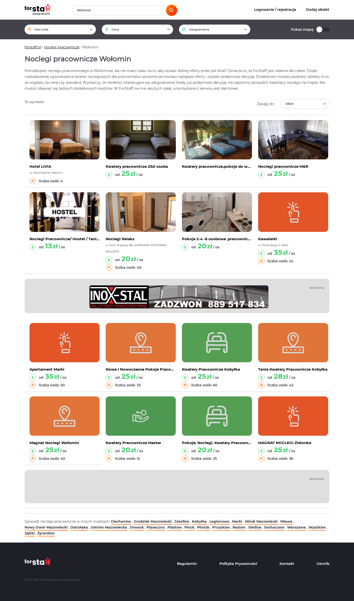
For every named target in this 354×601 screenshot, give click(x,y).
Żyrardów (46, 533)
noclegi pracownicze (61, 47)
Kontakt (287, 563)
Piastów (174, 527)
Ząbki (30, 533)
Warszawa (296, 527)
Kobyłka (199, 521)
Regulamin (187, 563)
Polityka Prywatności (238, 563)
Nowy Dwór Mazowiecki (46, 527)
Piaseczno (156, 527)
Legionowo (219, 521)
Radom (239, 527)
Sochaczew (274, 527)
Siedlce (254, 527)
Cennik (323, 563)
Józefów (181, 521)
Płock (189, 527)
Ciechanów (121, 521)
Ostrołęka (79, 527)
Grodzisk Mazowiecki (153, 521)
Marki (237, 521)
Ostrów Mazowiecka (109, 527)
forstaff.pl (33, 47)
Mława (286, 521)
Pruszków (221, 527)
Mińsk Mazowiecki (261, 521)
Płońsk (203, 527)
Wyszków (317, 527)
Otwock (137, 527)
